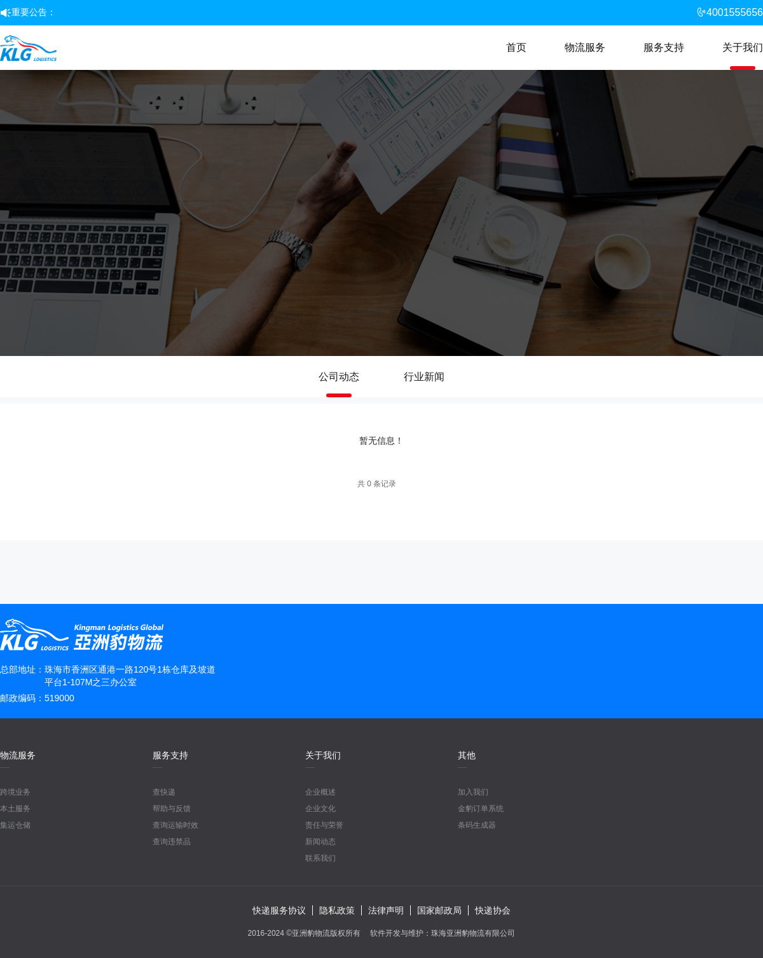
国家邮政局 (439, 910)
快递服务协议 (279, 910)
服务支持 (663, 47)
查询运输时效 (175, 825)
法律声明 (386, 910)
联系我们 (320, 858)
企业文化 (320, 808)
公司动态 (339, 376)
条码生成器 (477, 825)
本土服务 (15, 808)
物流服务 (585, 47)
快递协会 (493, 910)
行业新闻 (424, 376)
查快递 (164, 792)
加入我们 (473, 792)
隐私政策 (337, 910)
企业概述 (320, 792)
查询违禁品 (172, 841)
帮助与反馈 (172, 808)
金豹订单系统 (481, 808)
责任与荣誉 (324, 825)
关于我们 (742, 47)
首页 (516, 47)
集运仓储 (15, 825)
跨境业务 (15, 792)
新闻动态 (320, 841)
